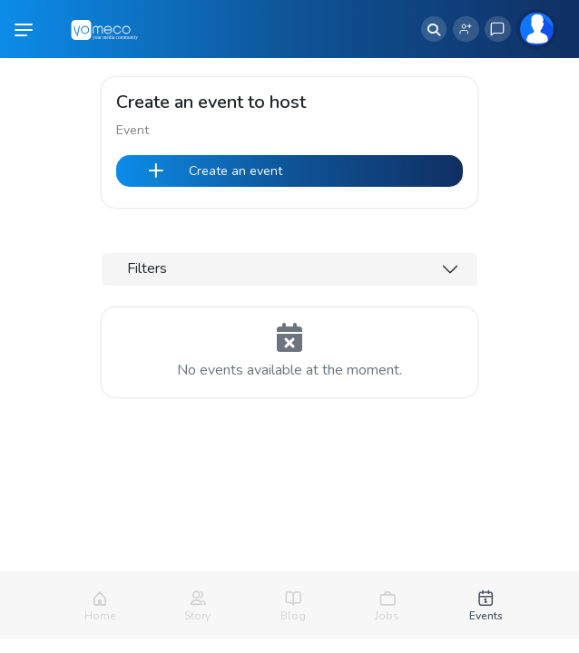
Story (197, 616)
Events (486, 616)
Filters (147, 268)
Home (99, 616)
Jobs (387, 616)
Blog (293, 616)
